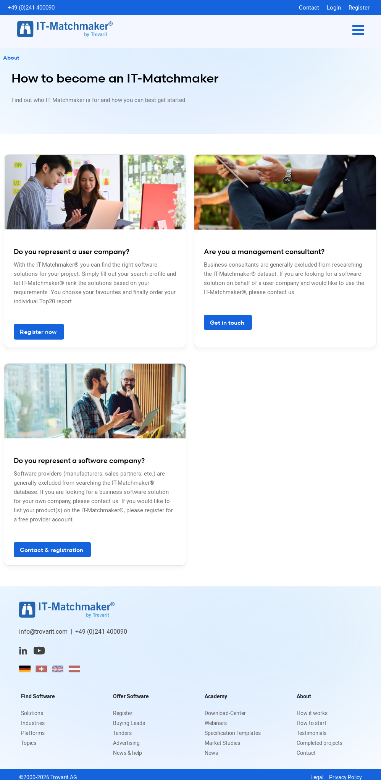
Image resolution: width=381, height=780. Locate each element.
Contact (309, 7)
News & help (127, 752)
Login (334, 7)
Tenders (122, 732)
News (211, 752)
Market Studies (222, 742)
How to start (311, 723)
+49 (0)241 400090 (31, 7)
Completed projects (319, 742)
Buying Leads (129, 723)
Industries (33, 723)
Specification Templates (233, 732)
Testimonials (311, 732)
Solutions (32, 713)
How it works (312, 713)
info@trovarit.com (43, 631)
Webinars (216, 723)
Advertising (126, 742)
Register (359, 7)
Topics (28, 742)
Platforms (33, 732)
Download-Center (225, 713)
